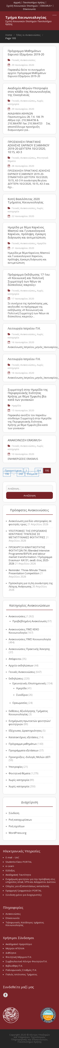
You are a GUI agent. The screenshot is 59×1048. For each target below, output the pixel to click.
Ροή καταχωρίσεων (20, 819)
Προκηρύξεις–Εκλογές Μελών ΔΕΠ (29, 757)
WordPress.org (17, 833)
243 (21, 474)
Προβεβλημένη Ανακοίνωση (29, 621)
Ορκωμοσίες (20, 703)
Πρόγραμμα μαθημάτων (23, 744)
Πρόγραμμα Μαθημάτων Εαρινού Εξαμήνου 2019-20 (26, 52)
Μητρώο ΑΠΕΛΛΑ (15, 948)
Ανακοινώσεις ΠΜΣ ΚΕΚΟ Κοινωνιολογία (24, 631)
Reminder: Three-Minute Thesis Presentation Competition (27, 571)
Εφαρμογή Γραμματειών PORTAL (24, 890)
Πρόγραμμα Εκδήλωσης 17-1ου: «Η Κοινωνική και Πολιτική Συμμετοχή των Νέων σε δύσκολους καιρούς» (29, 280)
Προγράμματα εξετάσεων (24, 750)
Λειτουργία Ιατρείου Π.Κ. (24, 328)
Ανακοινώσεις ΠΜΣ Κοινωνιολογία (30, 639)
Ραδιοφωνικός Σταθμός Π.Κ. (21, 970)
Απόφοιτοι (15, 659)
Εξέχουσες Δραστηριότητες (25, 730)
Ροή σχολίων (17, 826)
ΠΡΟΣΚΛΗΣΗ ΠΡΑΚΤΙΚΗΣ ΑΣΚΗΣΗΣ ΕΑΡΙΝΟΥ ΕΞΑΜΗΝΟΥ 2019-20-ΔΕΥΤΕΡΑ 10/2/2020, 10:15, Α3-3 (28, 147)
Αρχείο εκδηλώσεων (21, 665)
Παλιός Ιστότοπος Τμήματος (21, 974)
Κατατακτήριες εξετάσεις (23, 737)
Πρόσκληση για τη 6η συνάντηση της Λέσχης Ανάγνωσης (31, 584)
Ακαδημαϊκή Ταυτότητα (18, 874)
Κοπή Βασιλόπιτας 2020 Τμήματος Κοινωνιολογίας (25, 200)
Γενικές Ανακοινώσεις (24, 60)
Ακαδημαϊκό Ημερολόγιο (19, 944)
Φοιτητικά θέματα (19, 773)
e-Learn (10, 866)
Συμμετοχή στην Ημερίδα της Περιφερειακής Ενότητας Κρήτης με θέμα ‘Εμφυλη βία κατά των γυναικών (28, 395)
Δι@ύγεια (11, 952)
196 (7, 474)
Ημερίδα (41, 243)
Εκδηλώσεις (16, 678)
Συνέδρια (22, 695)
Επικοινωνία (29, 9)
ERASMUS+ (46, 6)
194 (39, 470)
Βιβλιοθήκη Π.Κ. (14, 965)
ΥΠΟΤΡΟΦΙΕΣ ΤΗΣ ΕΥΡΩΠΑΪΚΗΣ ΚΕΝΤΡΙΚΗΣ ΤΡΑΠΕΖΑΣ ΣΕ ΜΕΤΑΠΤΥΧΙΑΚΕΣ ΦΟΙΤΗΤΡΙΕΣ (28, 534)
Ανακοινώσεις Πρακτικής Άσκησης (29, 649)
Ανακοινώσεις (17, 616)
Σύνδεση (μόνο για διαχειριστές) (24, 894)
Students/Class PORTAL (19, 861)
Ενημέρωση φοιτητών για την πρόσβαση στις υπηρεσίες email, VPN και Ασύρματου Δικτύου (31, 880)
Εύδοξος (10, 870)
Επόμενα (32, 474)
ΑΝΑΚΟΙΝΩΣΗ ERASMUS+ (25, 440)
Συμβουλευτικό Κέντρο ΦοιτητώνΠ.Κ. (26, 961)
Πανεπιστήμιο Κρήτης (34, 2)
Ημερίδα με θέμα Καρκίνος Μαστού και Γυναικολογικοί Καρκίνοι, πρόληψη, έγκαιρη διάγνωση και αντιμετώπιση (27, 232)
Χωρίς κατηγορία (19, 780)
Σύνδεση (14, 813)
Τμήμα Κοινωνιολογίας (25, 17)
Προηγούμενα (13, 470)
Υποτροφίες (16, 766)
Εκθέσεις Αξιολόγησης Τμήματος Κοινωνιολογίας (28, 712)
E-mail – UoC (12, 857)
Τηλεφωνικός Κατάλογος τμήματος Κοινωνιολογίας (25, 924)
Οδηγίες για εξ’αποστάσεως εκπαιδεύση (27, 886)
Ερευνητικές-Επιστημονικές (29, 683)
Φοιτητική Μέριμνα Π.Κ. (19, 956)
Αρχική (17, 2)
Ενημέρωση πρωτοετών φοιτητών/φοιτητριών (30, 722)
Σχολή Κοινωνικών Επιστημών (22, 6)
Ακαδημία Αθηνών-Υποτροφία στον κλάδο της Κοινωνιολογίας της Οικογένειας (29, 91)
